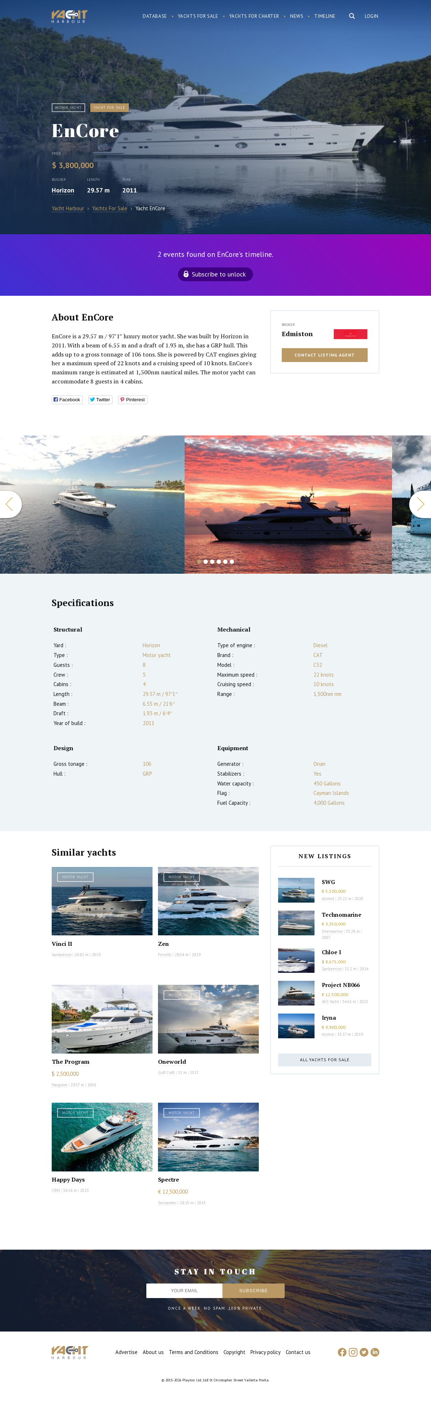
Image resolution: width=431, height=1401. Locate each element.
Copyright (234, 1352)
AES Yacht (330, 1001)
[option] (288, 504)
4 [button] (219, 562)
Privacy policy (265, 1352)
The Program (71, 1062)
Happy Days (68, 1179)
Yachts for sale (198, 16)
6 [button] (232, 562)
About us (153, 1352)
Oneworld (172, 1062)
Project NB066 (341, 984)
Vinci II (62, 944)
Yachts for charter (254, 16)
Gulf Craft (166, 1072)
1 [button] (199, 562)
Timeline (325, 16)
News (296, 16)
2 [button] (205, 562)
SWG (328, 881)
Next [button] (420, 504)
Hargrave (59, 1084)
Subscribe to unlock (219, 274)
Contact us (298, 1352)
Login (372, 16)
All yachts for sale (324, 1059)
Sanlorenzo (61, 954)
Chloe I (331, 952)
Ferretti (164, 954)
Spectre (168, 1179)
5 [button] (225, 562)
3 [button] (212, 562)
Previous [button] (11, 504)
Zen (163, 944)
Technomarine (341, 914)
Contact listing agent (324, 355)
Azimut (328, 898)
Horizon (63, 190)
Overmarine (333, 931)
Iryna (329, 1017)
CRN (56, 1190)
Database (155, 16)
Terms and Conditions (193, 1352)
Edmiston (297, 333)
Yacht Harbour (70, 17)
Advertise (126, 1352)
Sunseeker (167, 1202)
